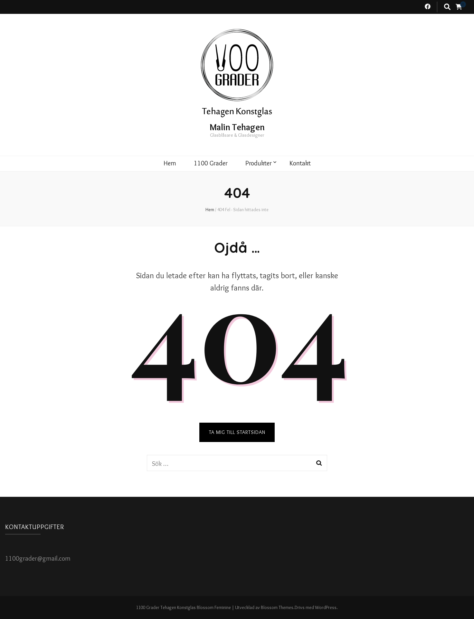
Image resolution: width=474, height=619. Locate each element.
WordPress (326, 607)
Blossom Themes (277, 607)
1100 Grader (211, 163)
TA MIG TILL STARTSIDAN (237, 432)
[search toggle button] (447, 7)
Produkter (258, 163)
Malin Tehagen (237, 127)
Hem (170, 163)
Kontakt (300, 163)
